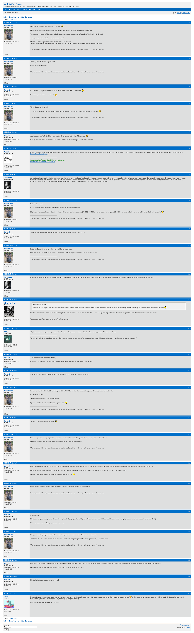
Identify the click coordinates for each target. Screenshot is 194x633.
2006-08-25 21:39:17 (10, 593)
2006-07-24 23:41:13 (10, 148)
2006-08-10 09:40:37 (10, 387)
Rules (19, 9)
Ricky (6, 332)
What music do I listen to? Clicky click (42, 161)
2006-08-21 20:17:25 (10, 511)
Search (25, 9)
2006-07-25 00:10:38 (10, 174)
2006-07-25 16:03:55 (10, 300)
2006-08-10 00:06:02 (10, 371)
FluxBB (188, 627)
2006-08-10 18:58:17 (10, 418)
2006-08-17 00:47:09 (10, 434)
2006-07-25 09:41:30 (10, 245)
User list (12, 9)
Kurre (6, 596)
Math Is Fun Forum (13, 4)
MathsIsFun (8, 26)
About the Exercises (25, 17)
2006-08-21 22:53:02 (10, 560)
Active (179, 13)
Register (32, 9)
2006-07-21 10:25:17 (10, 103)
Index (5, 9)
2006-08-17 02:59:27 (10, 463)
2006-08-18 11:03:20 (10, 483)
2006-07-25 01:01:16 (10, 200)
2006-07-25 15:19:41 (10, 274)
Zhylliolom (8, 178)
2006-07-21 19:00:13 (10, 132)
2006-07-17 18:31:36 (10, 87)
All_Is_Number (9, 303)
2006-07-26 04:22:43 (10, 354)
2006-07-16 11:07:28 (10, 22)
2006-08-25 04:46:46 (10, 576)
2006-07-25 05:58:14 (10, 229)
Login (38, 9)
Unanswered (186, 13)
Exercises (12, 17)
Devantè (7, 90)
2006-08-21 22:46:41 (10, 531)
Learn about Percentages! (38, 154)
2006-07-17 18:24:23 (10, 58)
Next (15, 19)
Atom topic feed (185, 625)
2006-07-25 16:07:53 (10, 328)
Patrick (6, 152)
